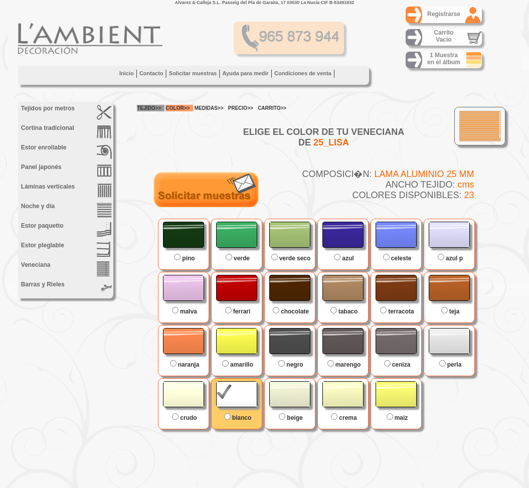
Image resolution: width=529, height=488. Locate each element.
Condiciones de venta (302, 73)
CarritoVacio (443, 36)
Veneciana (66, 268)
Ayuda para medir (245, 73)
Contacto (151, 73)
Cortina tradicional (66, 131)
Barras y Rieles (66, 288)
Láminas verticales (66, 190)
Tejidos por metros (66, 112)
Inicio (126, 73)
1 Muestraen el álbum (443, 59)
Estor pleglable (66, 249)
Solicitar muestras (192, 73)
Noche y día (66, 210)
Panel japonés (66, 171)
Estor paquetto (66, 229)
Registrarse (443, 14)
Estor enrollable (66, 151)
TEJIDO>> (149, 108)
